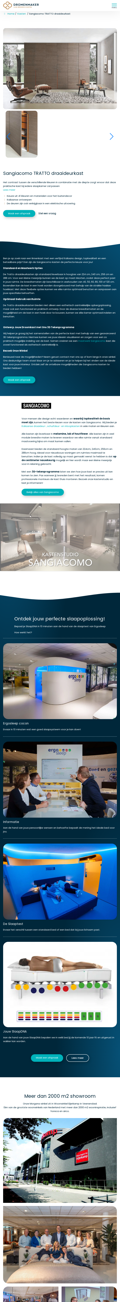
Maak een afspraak (19, 213)
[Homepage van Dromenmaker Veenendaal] (24, 5)
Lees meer (9, 189)
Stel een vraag (47, 213)
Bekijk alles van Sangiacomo (43, 492)
